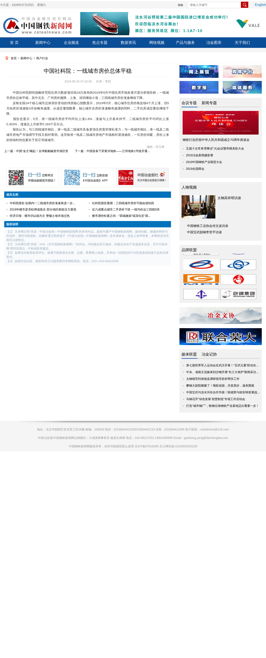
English (260, 5)
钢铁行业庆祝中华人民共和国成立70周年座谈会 (216, 140)
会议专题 (189, 103)
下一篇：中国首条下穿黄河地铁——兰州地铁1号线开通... (112, 151)
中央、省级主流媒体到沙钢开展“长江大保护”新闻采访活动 (224, 372)
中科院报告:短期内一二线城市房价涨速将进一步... (42, 203)
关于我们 (242, 42)
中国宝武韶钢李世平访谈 (204, 232)
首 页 (14, 42)
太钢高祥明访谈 (229, 198)
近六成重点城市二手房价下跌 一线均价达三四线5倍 (126, 209)
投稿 (180, 5)
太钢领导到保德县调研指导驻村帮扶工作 (212, 378)
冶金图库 (213, 42)
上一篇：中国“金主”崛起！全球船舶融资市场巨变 (36, 151)
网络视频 (156, 42)
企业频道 (71, 42)
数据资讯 (128, 42)
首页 (14, 58)
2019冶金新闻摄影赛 (199, 155)
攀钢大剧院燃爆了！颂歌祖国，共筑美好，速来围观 (220, 385)
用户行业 (42, 58)
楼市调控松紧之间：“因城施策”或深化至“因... (121, 215)
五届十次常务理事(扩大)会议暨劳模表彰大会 (215, 148)
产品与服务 (185, 42)
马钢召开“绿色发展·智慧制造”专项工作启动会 (215, 399)
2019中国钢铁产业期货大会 (204, 162)
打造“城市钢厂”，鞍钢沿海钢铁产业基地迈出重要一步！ (222, 405)
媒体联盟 (189, 354)
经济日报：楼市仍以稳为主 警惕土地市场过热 (40, 215)
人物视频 (189, 187)
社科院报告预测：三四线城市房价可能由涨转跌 (123, 203)
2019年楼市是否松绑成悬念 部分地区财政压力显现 (43, 209)
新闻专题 (209, 103)
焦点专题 (99, 42)
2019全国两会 (195, 168)
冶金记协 (209, 354)
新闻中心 (42, 42)
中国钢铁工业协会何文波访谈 (207, 226)
